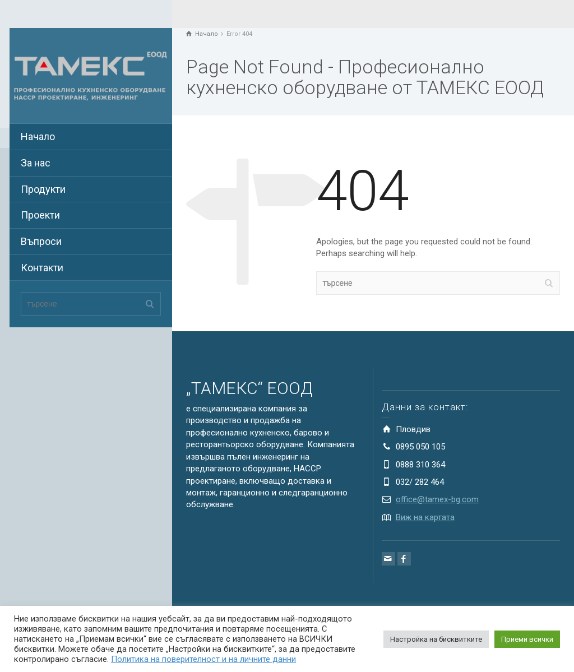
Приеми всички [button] (527, 639)
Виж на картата (425, 517)
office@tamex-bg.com (437, 499)
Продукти (43, 189)
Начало (38, 136)
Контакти (42, 268)
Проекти (40, 215)
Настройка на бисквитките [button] (436, 639)
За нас (35, 163)
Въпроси (41, 241)
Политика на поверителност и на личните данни (203, 659)
